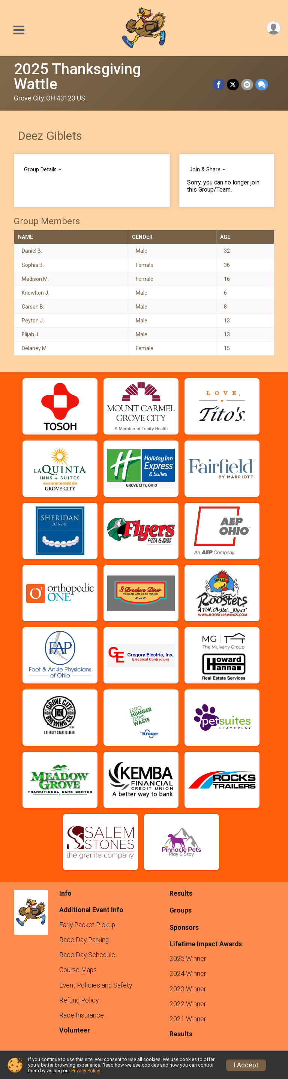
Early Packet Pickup (87, 925)
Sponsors (184, 927)
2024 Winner (188, 973)
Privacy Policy (85, 1070)
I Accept (246, 1065)
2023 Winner (188, 989)
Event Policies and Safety (95, 985)
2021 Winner (188, 1019)
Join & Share (204, 169)
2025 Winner (188, 958)
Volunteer (74, 1030)
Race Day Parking (84, 940)
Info (65, 893)
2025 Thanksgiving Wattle (77, 76)
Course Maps (78, 970)
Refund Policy (79, 1000)
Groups (181, 910)
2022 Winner (188, 1004)
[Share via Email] (247, 85)
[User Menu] (273, 28)
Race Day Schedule (87, 955)
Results (181, 893)
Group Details (40, 169)
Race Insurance (81, 1015)
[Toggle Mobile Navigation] (18, 30)
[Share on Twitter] (233, 85)
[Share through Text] (261, 85)
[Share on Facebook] (219, 85)
